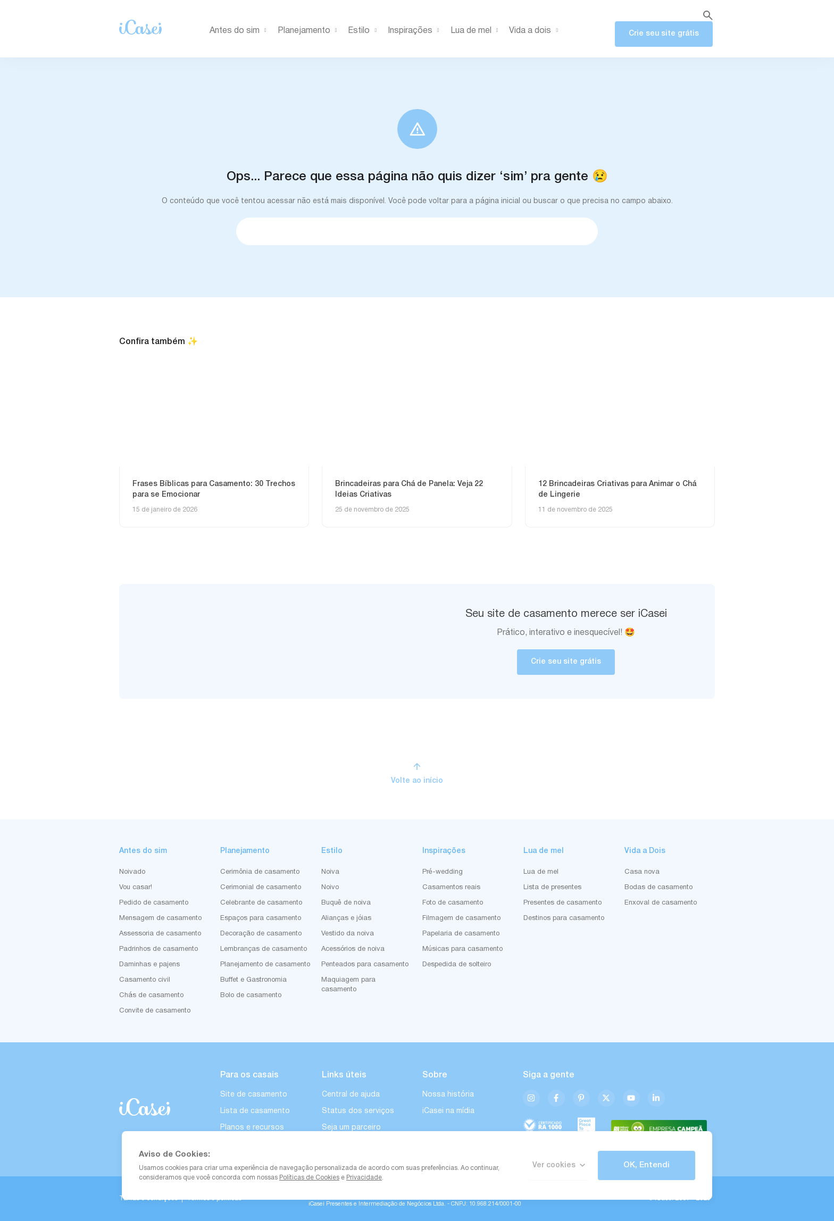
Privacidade (364, 1178)
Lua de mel (476, 31)
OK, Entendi (646, 1165)
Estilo (364, 31)
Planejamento (309, 31)
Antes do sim (240, 31)
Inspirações (415, 31)
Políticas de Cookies (309, 1178)
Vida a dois (535, 31)
